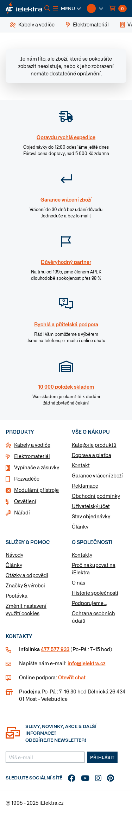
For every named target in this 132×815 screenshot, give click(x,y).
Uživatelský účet (91, 506)
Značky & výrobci (25, 585)
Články (80, 526)
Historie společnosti (95, 592)
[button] (67, 8)
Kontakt (81, 465)
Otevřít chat (72, 677)
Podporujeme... (89, 603)
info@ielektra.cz (86, 663)
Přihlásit (102, 757)
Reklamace (85, 485)
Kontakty (82, 554)
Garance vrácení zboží (97, 475)
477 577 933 (55, 649)
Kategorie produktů (94, 444)
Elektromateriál (32, 456)
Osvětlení (25, 501)
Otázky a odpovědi (27, 575)
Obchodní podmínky (96, 496)
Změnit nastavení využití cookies (26, 609)
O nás (78, 582)
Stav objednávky (91, 516)
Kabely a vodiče (32, 444)
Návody (14, 554)
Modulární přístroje (36, 490)
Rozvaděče (26, 478)
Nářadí (22, 512)
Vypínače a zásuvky (36, 467)
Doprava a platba (91, 455)
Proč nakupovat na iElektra (93, 568)
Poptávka (16, 595)
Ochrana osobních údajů (93, 616)
